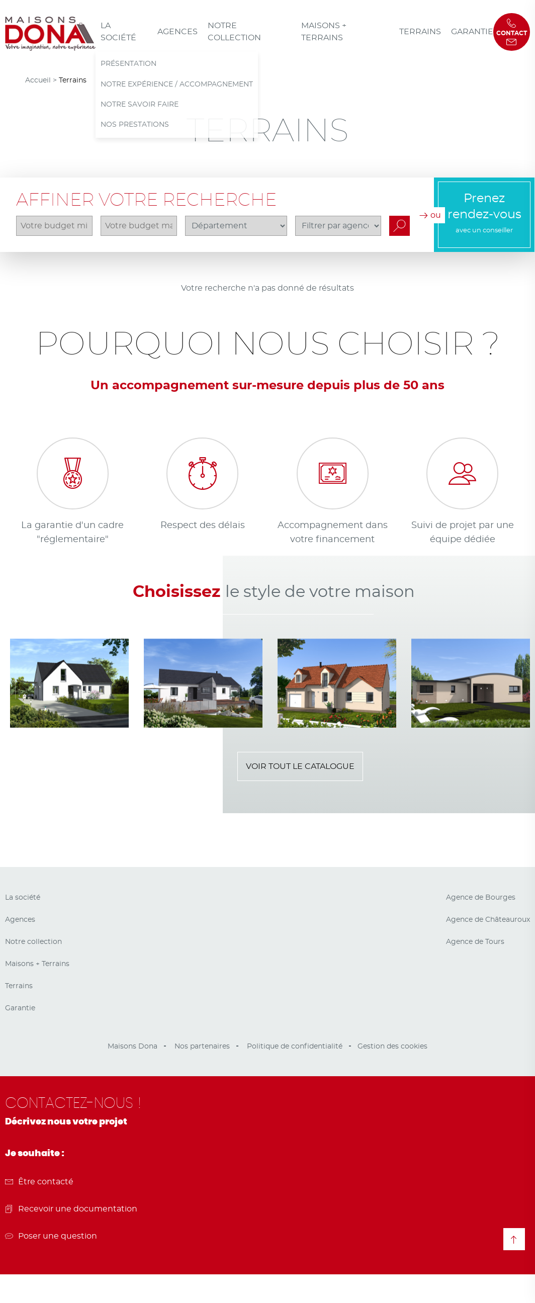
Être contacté (39, 1182)
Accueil (38, 80)
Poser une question (51, 1236)
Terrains (420, 32)
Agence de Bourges (480, 897)
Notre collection (234, 32)
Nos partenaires (202, 1046)
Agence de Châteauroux (488, 919)
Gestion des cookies (392, 1046)
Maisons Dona (132, 1046)
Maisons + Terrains (323, 32)
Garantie (472, 32)
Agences (177, 32)
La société (118, 32)
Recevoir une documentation (71, 1209)
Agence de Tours (475, 941)
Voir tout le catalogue (300, 766)
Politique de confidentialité (294, 1046)
